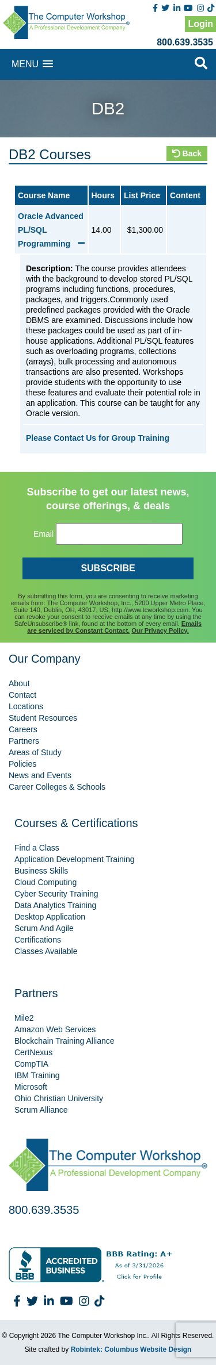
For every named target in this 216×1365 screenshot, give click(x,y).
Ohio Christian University (58, 1098)
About (19, 683)
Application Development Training (74, 859)
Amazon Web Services (55, 1029)
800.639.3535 (185, 42)
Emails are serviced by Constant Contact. (114, 627)
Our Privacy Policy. (159, 630)
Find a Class (36, 847)
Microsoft (30, 1086)
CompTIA (31, 1063)
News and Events (40, 775)
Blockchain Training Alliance (64, 1040)
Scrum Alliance (41, 1109)
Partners (24, 740)
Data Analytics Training (55, 905)
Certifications (37, 939)
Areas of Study (35, 752)
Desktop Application (49, 916)
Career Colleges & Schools (57, 786)
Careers (23, 729)
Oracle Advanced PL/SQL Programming (51, 230)
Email (43, 534)
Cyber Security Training (56, 893)
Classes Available (45, 951)
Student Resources (43, 717)
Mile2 (23, 1017)
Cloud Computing (45, 882)
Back (187, 153)
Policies (22, 763)
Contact (22, 694)
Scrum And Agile (44, 928)
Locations (26, 706)
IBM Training (37, 1075)
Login (200, 24)
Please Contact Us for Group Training (97, 438)
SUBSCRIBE (108, 568)
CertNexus (33, 1052)
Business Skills (41, 870)
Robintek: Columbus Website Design (131, 1349)
